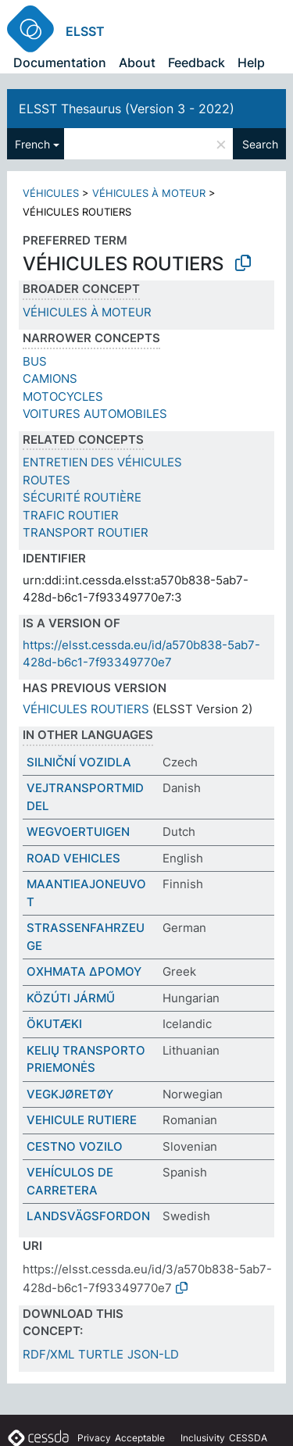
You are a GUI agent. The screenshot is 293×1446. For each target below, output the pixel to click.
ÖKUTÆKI (54, 1023)
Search (260, 144)
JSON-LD (153, 1354)
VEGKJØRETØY (70, 1094)
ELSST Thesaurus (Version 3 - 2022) (126, 108)
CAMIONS (50, 378)
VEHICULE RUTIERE (82, 1119)
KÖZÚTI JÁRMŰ (71, 998)
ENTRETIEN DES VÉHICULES (102, 462)
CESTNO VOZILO (75, 1146)
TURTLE (100, 1354)
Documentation (59, 62)
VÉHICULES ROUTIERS (86, 709)
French (32, 144)
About (137, 62)
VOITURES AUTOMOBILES (95, 413)
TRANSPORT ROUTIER (85, 532)
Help (251, 62)
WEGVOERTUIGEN (78, 831)
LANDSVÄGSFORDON (88, 1216)
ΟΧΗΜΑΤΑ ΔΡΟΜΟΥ (84, 971)
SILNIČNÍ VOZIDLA (79, 762)
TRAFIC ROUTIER (71, 515)
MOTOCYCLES (63, 396)
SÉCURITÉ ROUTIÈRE (82, 497)
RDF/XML (48, 1354)
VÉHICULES (51, 193)
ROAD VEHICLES (73, 858)
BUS (35, 361)
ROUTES (46, 480)
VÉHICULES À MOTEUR (148, 193)
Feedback (196, 62)
